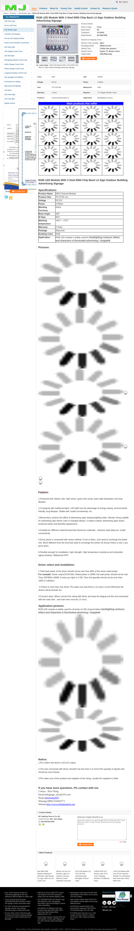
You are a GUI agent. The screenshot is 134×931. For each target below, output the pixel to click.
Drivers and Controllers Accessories (16, 43)
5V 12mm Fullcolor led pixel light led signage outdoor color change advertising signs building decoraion (17, 908)
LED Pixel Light (9, 21)
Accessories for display (12, 82)
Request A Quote (109, 8)
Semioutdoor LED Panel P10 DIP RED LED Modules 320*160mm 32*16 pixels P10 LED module (84, 895)
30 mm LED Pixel (10, 25)
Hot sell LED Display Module (14, 38)
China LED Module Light (35, 929)
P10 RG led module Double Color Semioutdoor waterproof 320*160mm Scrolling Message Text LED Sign (83, 908)
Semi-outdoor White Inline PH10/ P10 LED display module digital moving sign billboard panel (84, 901)
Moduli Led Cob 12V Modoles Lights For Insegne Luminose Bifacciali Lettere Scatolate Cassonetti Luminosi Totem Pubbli (64, 877)
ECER (114, 929)
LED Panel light (9, 94)
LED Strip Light (9, 47)
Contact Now (90, 58)
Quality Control (81, 8)
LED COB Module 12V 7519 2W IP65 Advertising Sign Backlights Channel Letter (83, 876)
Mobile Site (107, 910)
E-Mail (105, 907)
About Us (54, 8)
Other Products (120, 906)
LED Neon (8, 90)
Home (34, 8)
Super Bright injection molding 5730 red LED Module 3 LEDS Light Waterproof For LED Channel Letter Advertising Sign (51, 920)
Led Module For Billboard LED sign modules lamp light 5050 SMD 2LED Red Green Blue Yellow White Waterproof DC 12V (50, 911)
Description (119, 904)
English (125, 2)
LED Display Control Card (13, 51)
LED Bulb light (9, 56)
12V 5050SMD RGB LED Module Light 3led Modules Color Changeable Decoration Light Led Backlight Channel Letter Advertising (51, 902)
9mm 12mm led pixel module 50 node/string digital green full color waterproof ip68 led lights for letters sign (19, 895)
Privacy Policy (21, 929)
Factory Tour (66, 8)
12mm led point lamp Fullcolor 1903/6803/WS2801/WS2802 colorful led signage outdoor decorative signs (18, 901)
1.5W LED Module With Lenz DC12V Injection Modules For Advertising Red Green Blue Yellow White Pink (121, 876)
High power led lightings (12, 86)
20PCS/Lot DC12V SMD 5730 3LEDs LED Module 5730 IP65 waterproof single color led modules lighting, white (51, 895)
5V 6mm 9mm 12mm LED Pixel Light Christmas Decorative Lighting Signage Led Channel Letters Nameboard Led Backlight (18, 916)
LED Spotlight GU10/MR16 (13, 77)
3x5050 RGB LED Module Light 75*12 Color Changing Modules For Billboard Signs (101, 876)
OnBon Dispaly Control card (14, 69)
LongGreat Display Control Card (15, 73)
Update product (9, 103)
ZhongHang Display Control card (15, 60)
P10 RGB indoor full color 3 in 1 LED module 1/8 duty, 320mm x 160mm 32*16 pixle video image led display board (83, 916)
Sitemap (112, 907)
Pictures (118, 902)
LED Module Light (24, 13)
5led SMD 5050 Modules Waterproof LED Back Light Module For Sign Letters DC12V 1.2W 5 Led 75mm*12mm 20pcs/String (45, 878)
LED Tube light (9, 99)
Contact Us (95, 8)
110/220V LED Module (12, 34)
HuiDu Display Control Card (14, 64)
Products (43, 8)
